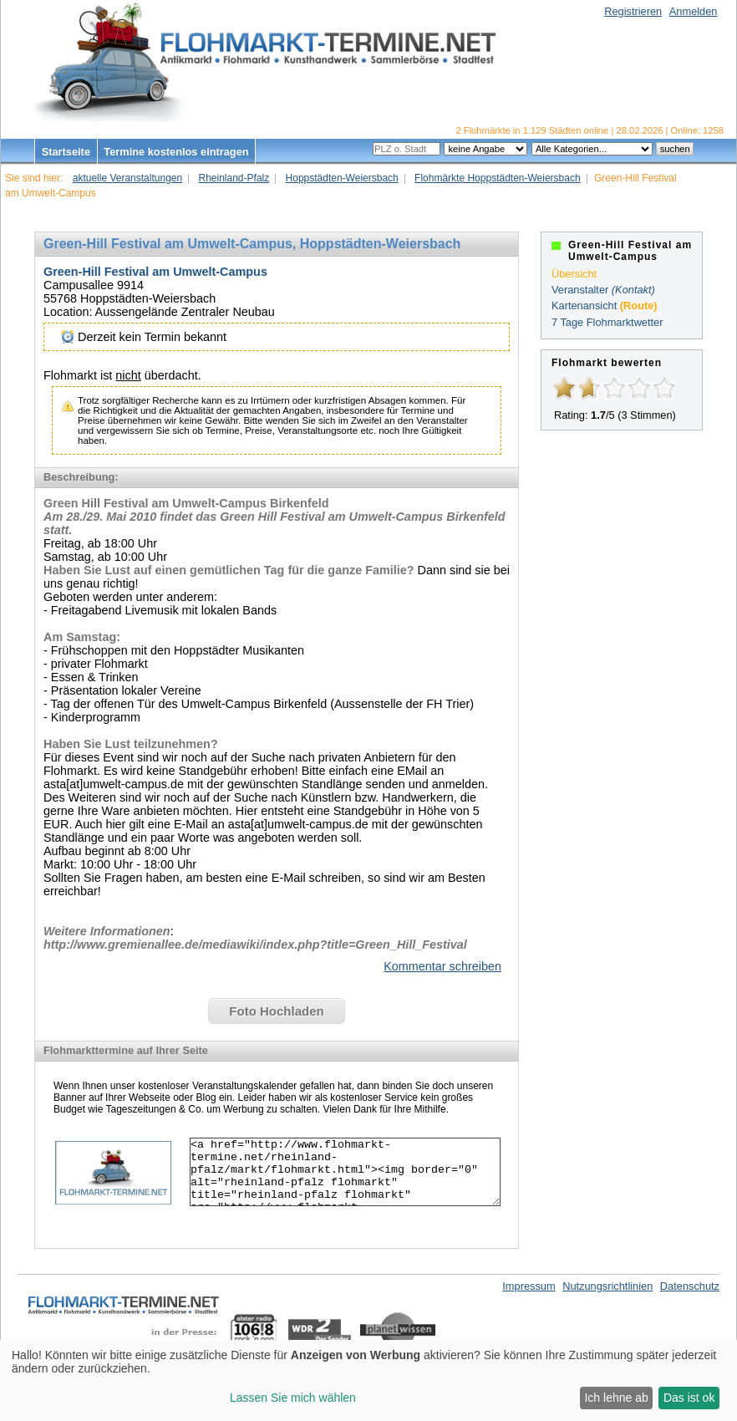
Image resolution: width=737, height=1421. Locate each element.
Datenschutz (689, 1286)
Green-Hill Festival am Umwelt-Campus (155, 271)
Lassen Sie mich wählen (293, 1397)
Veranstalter (579, 289)
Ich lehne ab (616, 1397)
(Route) (639, 305)
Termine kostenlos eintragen (176, 151)
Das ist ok (688, 1397)
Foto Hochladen (276, 1011)
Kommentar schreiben (442, 966)
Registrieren (633, 11)
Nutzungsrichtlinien (607, 1286)
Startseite (66, 151)
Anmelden (693, 11)
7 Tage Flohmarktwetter (607, 322)
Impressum (528, 1286)
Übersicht (574, 273)
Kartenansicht (584, 305)
